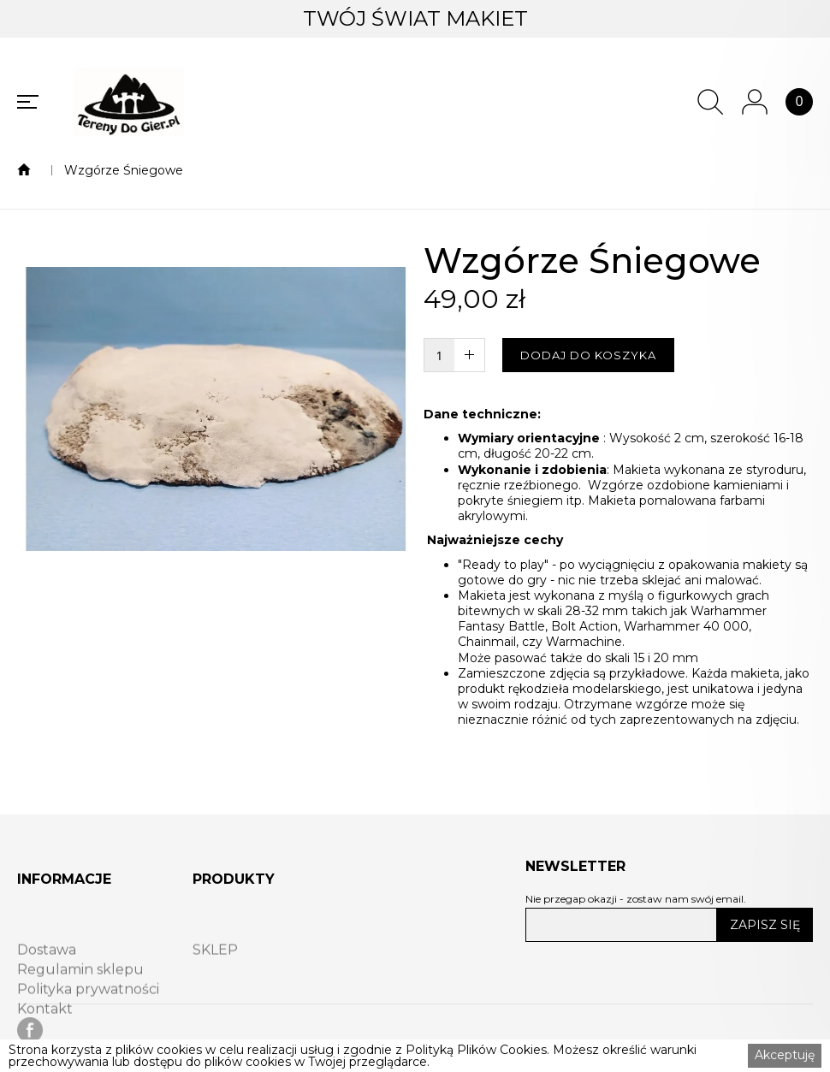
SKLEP (215, 972)
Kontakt (45, 1031)
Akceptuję (785, 1055)
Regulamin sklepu (80, 991)
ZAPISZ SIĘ (765, 925)
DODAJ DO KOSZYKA (588, 355)
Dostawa (46, 972)
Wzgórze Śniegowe (123, 170)
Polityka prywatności (88, 1011)
